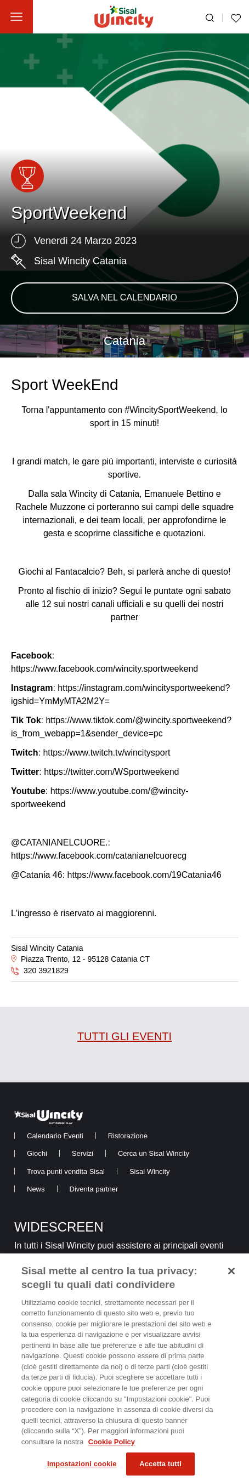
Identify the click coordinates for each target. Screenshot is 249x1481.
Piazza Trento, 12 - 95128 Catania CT (85, 959)
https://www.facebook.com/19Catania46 (144, 874)
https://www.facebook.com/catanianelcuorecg (98, 855)
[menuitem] (55, 1136)
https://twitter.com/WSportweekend (111, 771)
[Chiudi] (231, 1278)
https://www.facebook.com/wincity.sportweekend (104, 668)
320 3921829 (46, 970)
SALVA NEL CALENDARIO (124, 297)
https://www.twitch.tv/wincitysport (106, 752)
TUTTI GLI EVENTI (124, 1036)
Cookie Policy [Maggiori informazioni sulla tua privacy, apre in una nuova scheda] (111, 1448)
